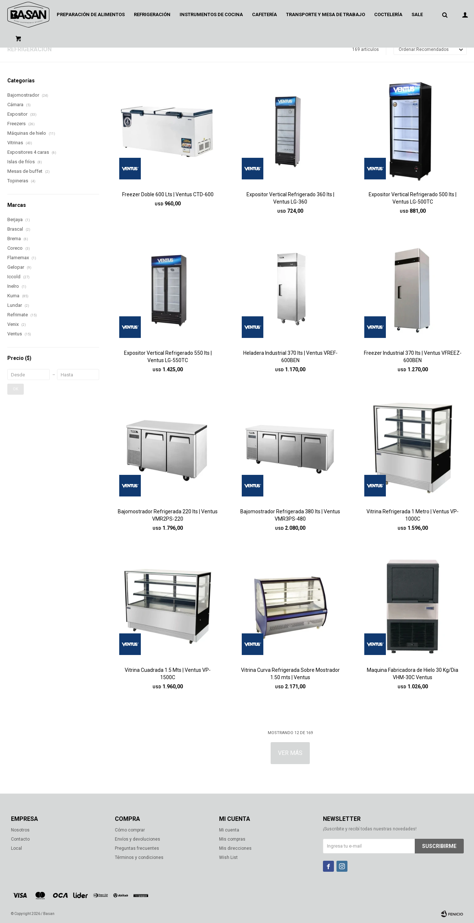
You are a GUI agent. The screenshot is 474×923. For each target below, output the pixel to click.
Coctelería (388, 14)
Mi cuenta (229, 830)
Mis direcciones (235, 848)
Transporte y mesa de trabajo (325, 14)
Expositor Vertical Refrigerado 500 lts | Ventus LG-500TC (412, 198)
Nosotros (20, 830)
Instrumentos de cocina (211, 14)
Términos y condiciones (139, 857)
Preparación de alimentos (91, 14)
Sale (417, 14)
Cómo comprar (130, 830)
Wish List (228, 857)
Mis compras (232, 839)
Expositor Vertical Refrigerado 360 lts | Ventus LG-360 (290, 198)
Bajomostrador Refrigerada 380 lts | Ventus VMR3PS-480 (290, 515)
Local (16, 848)
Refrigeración (152, 14)
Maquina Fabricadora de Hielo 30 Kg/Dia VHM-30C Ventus (412, 673)
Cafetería (264, 14)
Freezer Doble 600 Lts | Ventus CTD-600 (168, 194)
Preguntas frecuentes (137, 848)
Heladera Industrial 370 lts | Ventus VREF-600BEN (290, 356)
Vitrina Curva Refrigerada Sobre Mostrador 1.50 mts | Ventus (290, 673)
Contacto (20, 839)
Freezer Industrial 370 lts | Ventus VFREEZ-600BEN (413, 356)
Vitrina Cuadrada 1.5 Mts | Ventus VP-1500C (168, 673)
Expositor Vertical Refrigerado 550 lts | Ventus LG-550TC (168, 356)
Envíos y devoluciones (137, 839)
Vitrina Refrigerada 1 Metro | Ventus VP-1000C (412, 515)
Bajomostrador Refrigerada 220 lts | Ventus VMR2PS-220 (168, 515)
